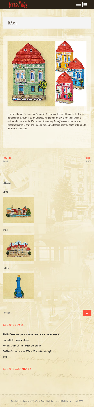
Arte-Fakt (15, 401)
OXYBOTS (34, 401)
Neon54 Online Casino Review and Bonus (22, 345)
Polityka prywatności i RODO (72, 401)
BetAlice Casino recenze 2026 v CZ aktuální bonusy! (27, 351)
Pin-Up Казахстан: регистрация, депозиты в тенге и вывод (31, 334)
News (7, 182)
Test (5, 357)
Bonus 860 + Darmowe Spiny (16, 340)
